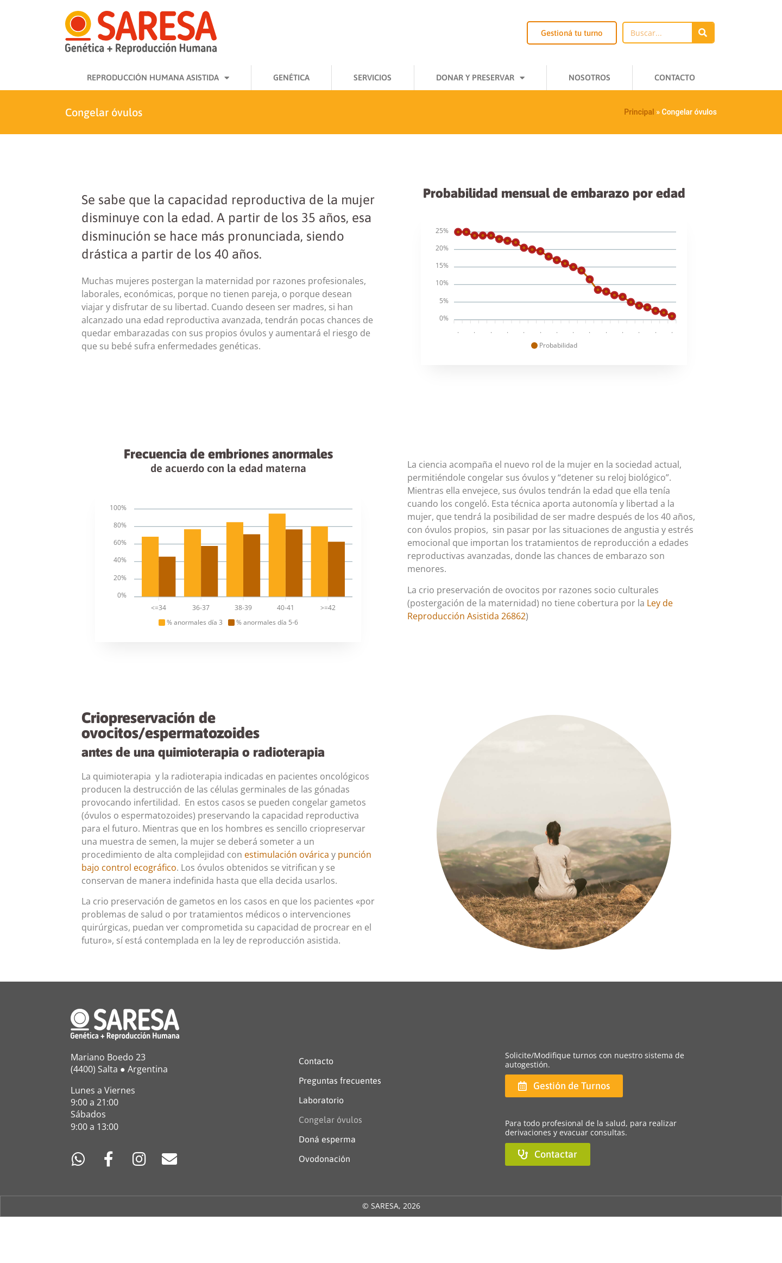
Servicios (373, 77)
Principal (639, 112)
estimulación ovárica (286, 854)
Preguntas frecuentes (340, 1080)
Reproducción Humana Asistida (158, 77)
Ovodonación (324, 1159)
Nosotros (589, 77)
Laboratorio (321, 1100)
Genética (291, 77)
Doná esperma (327, 1139)
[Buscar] (703, 32)
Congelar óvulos (330, 1119)
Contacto (674, 77)
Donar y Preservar (480, 77)
